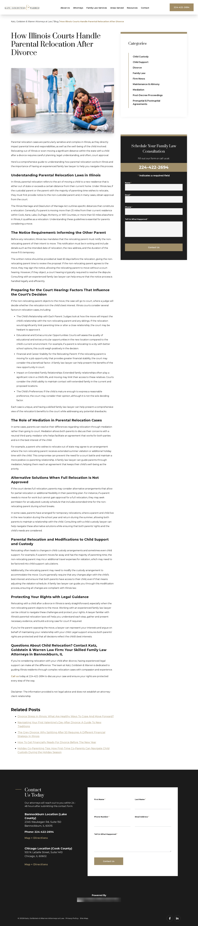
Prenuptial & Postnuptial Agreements (146, 102)
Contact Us (108, 861)
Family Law (139, 73)
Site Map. (84, 918)
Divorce (137, 67)
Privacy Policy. (72, 918)
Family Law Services (96, 8)
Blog (56, 21)
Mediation (138, 89)
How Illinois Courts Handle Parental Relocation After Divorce (92, 21)
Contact (145, 8)
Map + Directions (36, 837)
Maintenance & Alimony (146, 84)
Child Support (140, 62)
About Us (65, 8)
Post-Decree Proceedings (148, 95)
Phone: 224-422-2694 (39, 831)
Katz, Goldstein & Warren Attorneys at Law (31, 21)
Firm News (139, 78)
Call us (15, 676)
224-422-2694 (181, 7)
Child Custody (140, 56)
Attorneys (78, 8)
